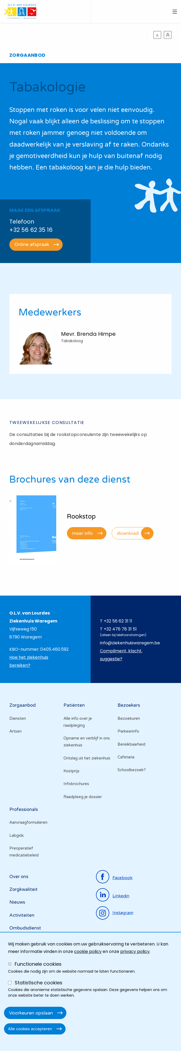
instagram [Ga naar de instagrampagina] (122, 912)
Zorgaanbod (22, 705)
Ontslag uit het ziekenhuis (86, 758)
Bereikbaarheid (131, 744)
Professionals (23, 809)
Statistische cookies (38, 982)
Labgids (16, 835)
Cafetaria (126, 757)
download (128, 533)
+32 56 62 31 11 (118, 621)
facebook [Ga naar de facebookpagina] (122, 877)
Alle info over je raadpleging (77, 722)
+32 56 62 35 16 (31, 230)
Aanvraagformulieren (28, 822)
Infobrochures (76, 783)
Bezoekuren (129, 718)
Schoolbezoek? (132, 769)
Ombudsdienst (25, 928)
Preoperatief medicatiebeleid (24, 852)
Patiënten (74, 705)
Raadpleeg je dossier (82, 796)
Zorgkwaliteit (23, 889)
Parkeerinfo (128, 731)
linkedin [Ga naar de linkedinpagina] (120, 896)
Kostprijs (71, 771)
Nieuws (17, 902)
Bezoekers (129, 705)
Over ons (18, 876)
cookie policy (88, 951)
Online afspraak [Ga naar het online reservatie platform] (31, 244)
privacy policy (135, 951)
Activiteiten (21, 915)
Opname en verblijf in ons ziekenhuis (86, 741)
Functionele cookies (38, 964)
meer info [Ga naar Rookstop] (82, 533)
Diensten (17, 718)
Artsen (15, 731)
